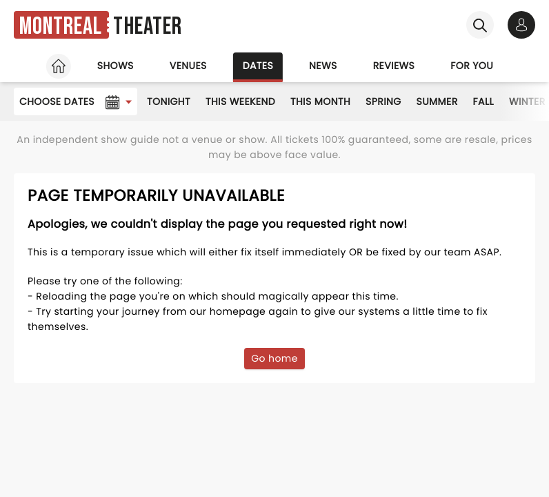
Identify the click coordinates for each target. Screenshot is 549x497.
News (323, 65)
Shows (115, 65)
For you (471, 65)
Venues (188, 65)
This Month (320, 101)
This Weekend (240, 101)
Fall (483, 101)
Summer (437, 101)
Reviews (394, 65)
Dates (258, 65)
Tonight (168, 101)
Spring (383, 101)
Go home (274, 358)
